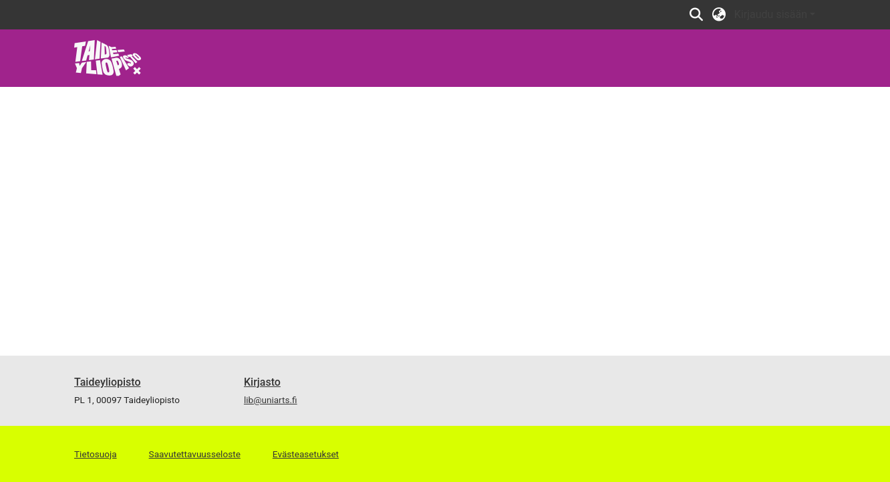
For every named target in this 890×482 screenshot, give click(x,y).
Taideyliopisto (107, 382)
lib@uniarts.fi (270, 399)
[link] (108, 57)
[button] (696, 15)
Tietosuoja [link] (95, 454)
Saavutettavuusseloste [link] (195, 454)
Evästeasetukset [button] (306, 454)
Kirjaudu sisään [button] (772, 14)
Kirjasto (262, 382)
